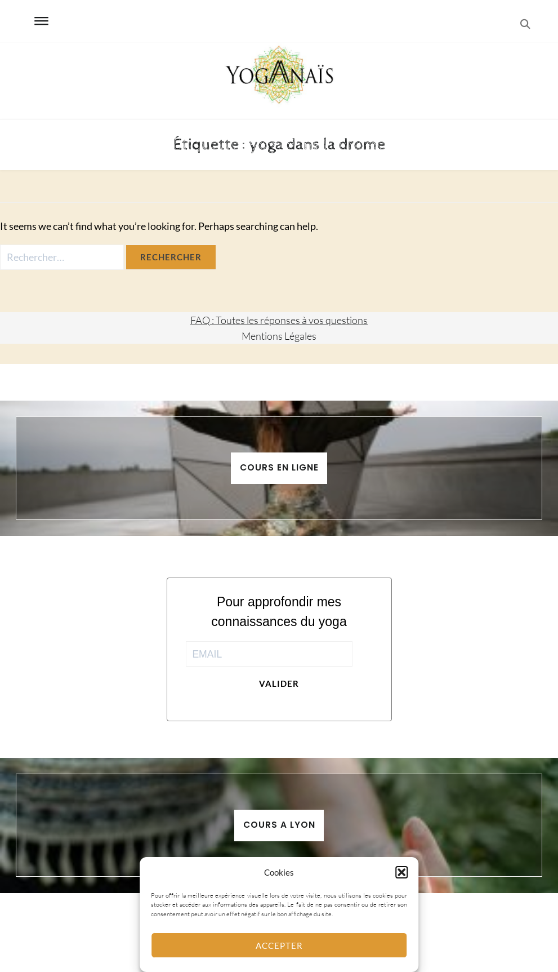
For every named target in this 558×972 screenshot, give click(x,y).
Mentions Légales (279, 336)
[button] (401, 872)
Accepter (279, 945)
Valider (279, 683)
